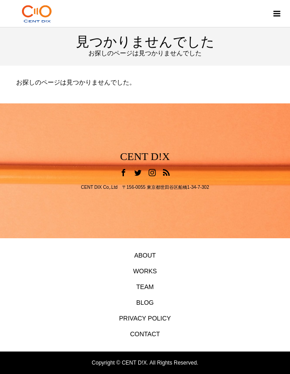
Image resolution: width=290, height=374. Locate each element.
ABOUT (145, 255)
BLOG (145, 302)
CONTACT (145, 334)
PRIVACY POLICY (145, 318)
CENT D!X (145, 156)
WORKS (145, 271)
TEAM (145, 286)
